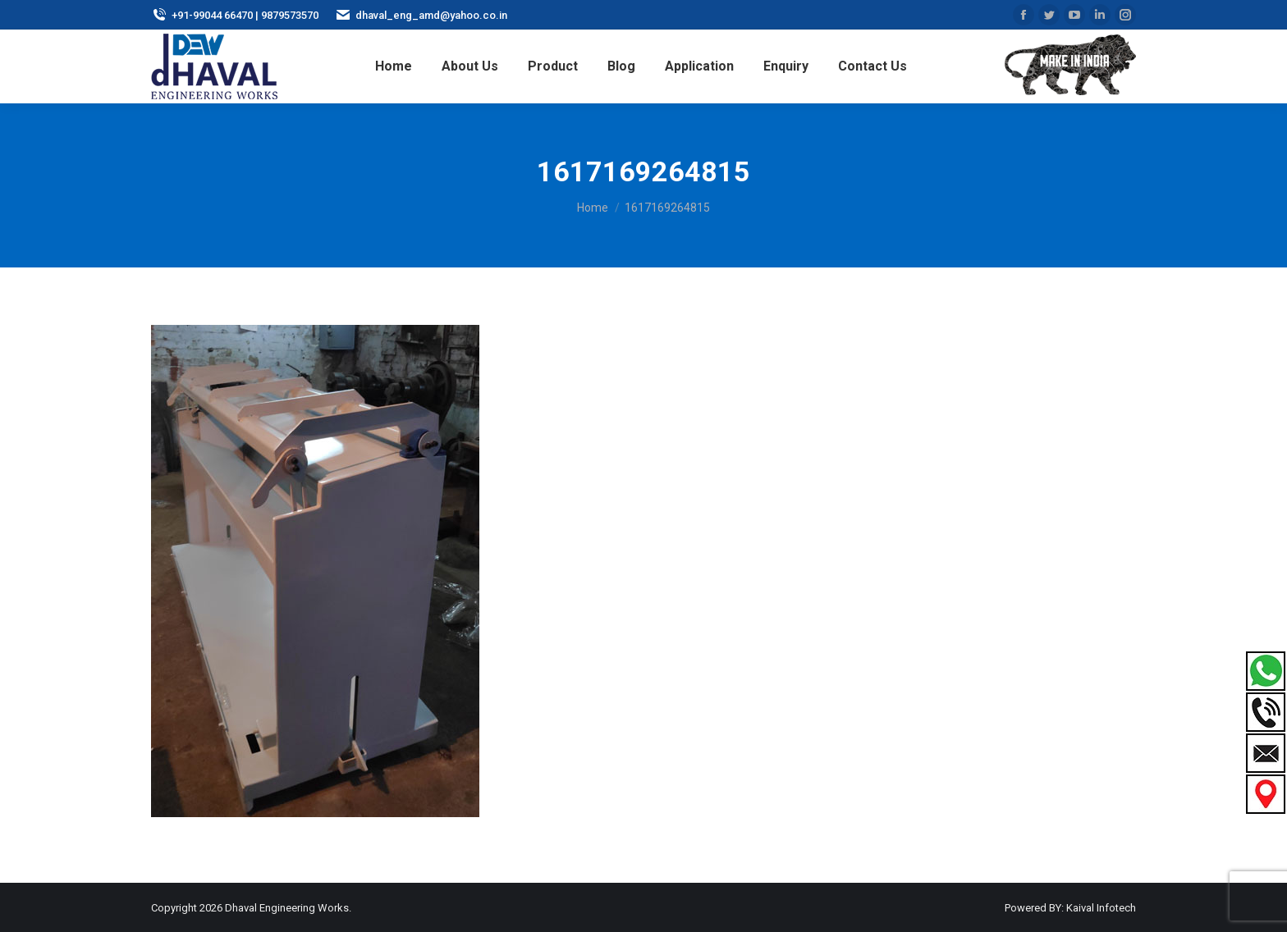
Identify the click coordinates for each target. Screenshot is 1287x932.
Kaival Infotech (1101, 908)
